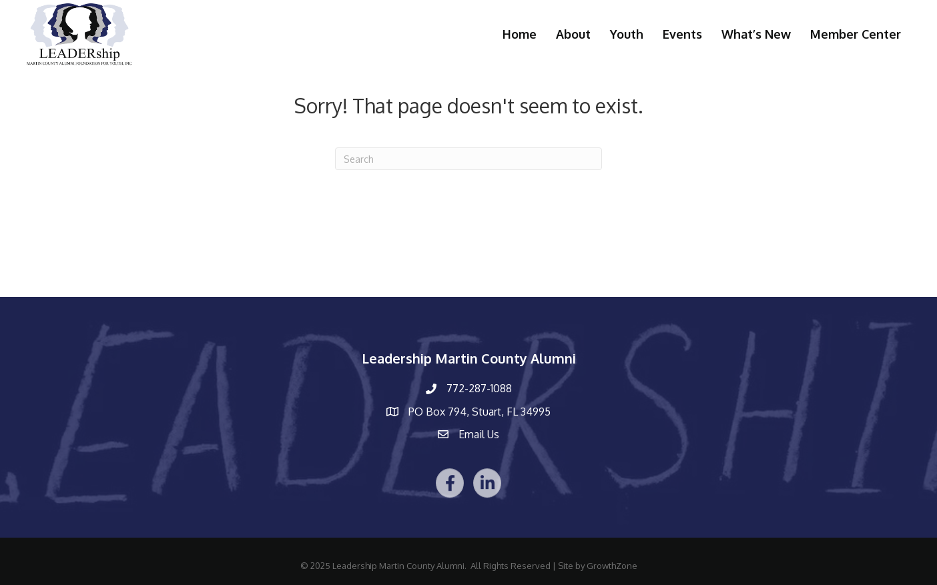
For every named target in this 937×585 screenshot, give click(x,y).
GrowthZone (612, 565)
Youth (626, 34)
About (573, 34)
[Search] (468, 158)
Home (520, 34)
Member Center (855, 34)
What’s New (756, 34)
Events (682, 34)
